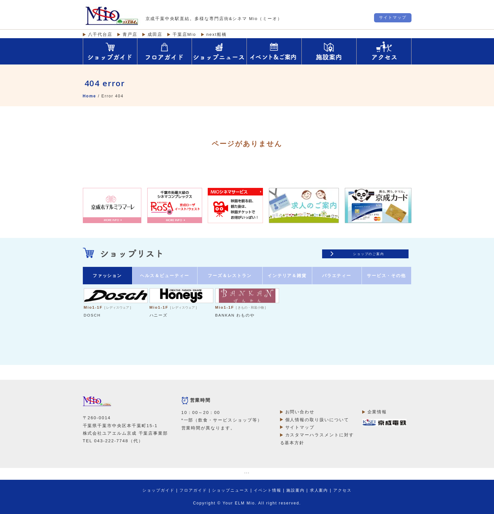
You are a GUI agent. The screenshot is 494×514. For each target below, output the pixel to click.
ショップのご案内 (369, 254)
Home (89, 96)
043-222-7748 (111, 440)
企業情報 (377, 411)
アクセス (342, 490)
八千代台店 (100, 34)
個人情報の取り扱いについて (317, 419)
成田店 (155, 34)
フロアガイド (193, 490)
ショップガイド (158, 490)
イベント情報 (267, 490)
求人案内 (319, 490)
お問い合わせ (300, 411)
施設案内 (295, 490)
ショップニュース (230, 490)
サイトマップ (393, 17)
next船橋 (216, 34)
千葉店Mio (184, 34)
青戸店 (130, 34)
